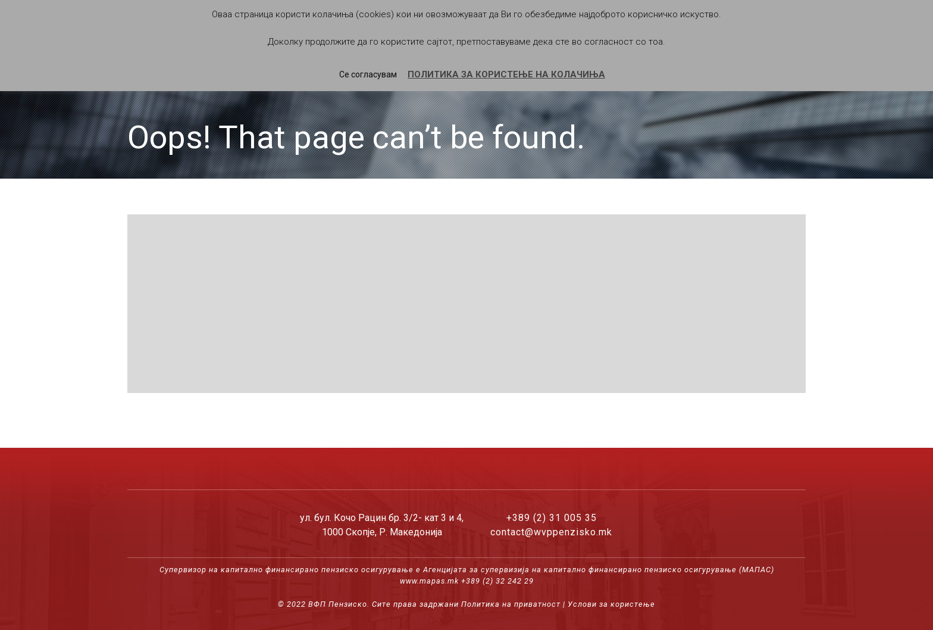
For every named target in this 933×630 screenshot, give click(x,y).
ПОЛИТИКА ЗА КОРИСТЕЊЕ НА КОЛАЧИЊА (506, 74)
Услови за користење (611, 604)
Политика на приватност (511, 604)
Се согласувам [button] (368, 74)
